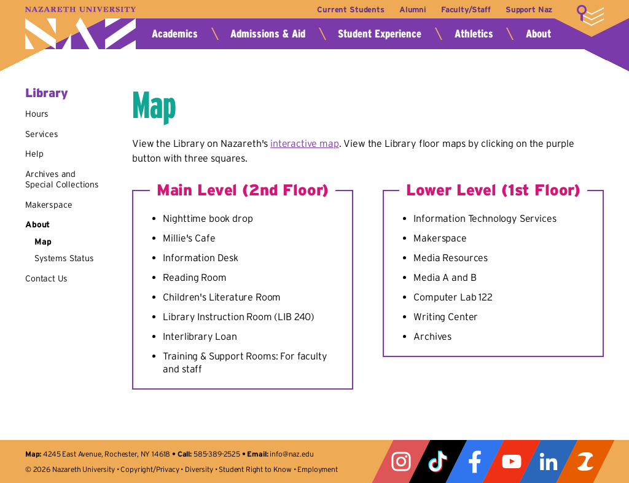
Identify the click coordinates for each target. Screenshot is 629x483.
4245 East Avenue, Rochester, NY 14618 (106, 454)
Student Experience (379, 34)
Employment (317, 469)
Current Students (350, 9)
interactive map (304, 143)
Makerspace (48, 205)
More (590, 15)
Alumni (412, 9)
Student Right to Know (255, 469)
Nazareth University (80, 28)
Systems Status (64, 258)
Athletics (474, 34)
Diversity (199, 469)
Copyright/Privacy (149, 469)
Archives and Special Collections (62, 179)
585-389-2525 (216, 454)
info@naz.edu (291, 454)
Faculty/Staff (466, 9)
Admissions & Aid (267, 34)
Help (34, 154)
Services (41, 134)
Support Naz (529, 9)
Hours (37, 114)
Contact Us (46, 278)
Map (43, 241)
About (538, 34)
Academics (175, 34)
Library (46, 93)
